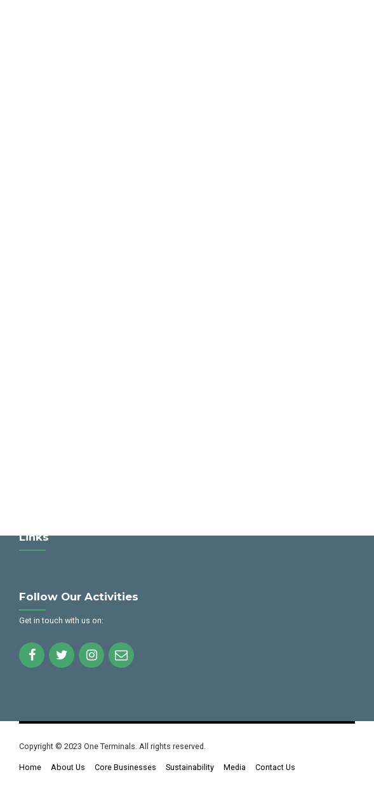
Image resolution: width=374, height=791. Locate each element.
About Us (68, 767)
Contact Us (275, 767)
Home (30, 767)
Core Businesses (125, 767)
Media (235, 767)
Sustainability (190, 767)
